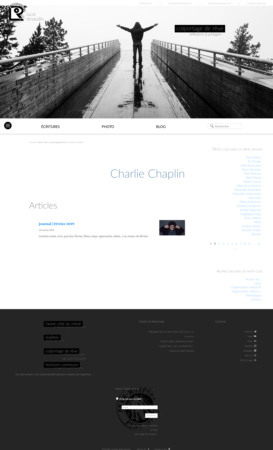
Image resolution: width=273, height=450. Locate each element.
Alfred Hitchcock (250, 202)
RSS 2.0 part (247, 360)
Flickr (250, 341)
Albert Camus (252, 181)
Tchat (250, 336)
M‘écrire (248, 332)
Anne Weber (252, 218)
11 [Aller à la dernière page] (259, 243)
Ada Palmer (253, 157)
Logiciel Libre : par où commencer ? (176, 346)
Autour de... (253, 279)
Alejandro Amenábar (247, 189)
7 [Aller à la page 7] (241, 243)
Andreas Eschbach (249, 206)
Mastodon (248, 351)
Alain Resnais (252, 173)
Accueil (32, 142)
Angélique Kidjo (250, 214)
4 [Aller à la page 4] (228, 243)
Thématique (253, 295)
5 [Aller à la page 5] (232, 243)
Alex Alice (254, 198)
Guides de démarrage (151, 321)
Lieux (257, 283)
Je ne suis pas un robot (128, 398)
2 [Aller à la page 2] (219, 243)
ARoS (257, 222)
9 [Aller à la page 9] (249, 243)
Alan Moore (253, 177)
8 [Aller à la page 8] (245, 243)
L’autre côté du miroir (63, 324)
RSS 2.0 (249, 355)
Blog (161, 127)
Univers (256, 299)
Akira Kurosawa (251, 165)
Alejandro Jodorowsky (246, 193)
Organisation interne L (246, 291)
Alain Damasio (251, 169)
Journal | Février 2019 (56, 224)
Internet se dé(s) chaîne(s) (182, 351)
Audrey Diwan (251, 226)
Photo (108, 127)
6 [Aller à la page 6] (236, 243)
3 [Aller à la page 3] (223, 243)
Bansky (256, 234)
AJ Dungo (254, 161)
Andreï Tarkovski (250, 210)
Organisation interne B (246, 287)
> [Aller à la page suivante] (235, 249)
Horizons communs (61, 365)
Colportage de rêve (61, 351)
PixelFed (249, 346)
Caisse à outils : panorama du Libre (177, 341)
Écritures (50, 127)
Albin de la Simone (248, 185)
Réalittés (52, 338)
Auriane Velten (251, 230)
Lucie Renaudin (76, 358)
